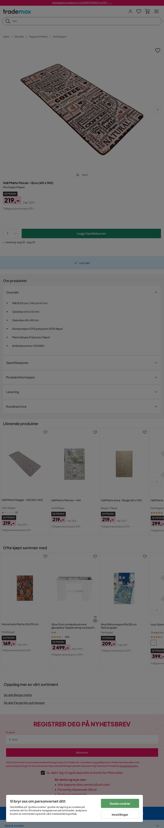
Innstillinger (120, 814)
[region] (74, 808)
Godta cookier (120, 803)
